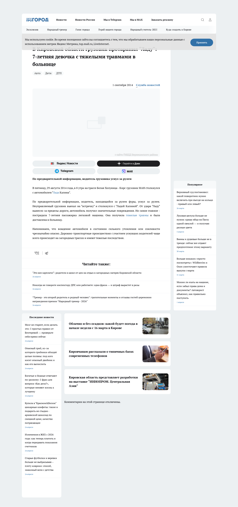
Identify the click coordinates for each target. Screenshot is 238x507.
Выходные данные (68, 453)
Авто (37, 73)
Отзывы (63, 439)
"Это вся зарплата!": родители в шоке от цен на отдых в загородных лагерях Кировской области (96, 275)
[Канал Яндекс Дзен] (128, 164)
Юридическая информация (33, 453)
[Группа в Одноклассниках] (162, 427)
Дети (48, 73)
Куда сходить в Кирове (178, 29)
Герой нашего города (110, 29)
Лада (56, 192)
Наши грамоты (66, 443)
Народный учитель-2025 (143, 29)
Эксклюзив (32, 29)
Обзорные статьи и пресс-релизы (113, 439)
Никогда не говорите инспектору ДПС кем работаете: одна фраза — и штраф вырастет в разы (96, 287)
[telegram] (47, 253)
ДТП (59, 73)
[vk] (37, 253)
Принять (201, 42)
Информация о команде (32, 443)
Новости (61, 19)
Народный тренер (57, 29)
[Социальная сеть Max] (128, 171)
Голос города (83, 29)
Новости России (85, 19)
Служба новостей (148, 85)
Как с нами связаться (31, 447)
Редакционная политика (109, 447)
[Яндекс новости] (63, 164)
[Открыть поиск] (202, 20)
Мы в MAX (136, 19)
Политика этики (105, 443)
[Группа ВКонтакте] (154, 427)
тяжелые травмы (137, 215)
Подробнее (101, 464)
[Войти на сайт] (210, 20)
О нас (24, 439)
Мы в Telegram (112, 19)
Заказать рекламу (162, 19)
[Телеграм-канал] (63, 171)
